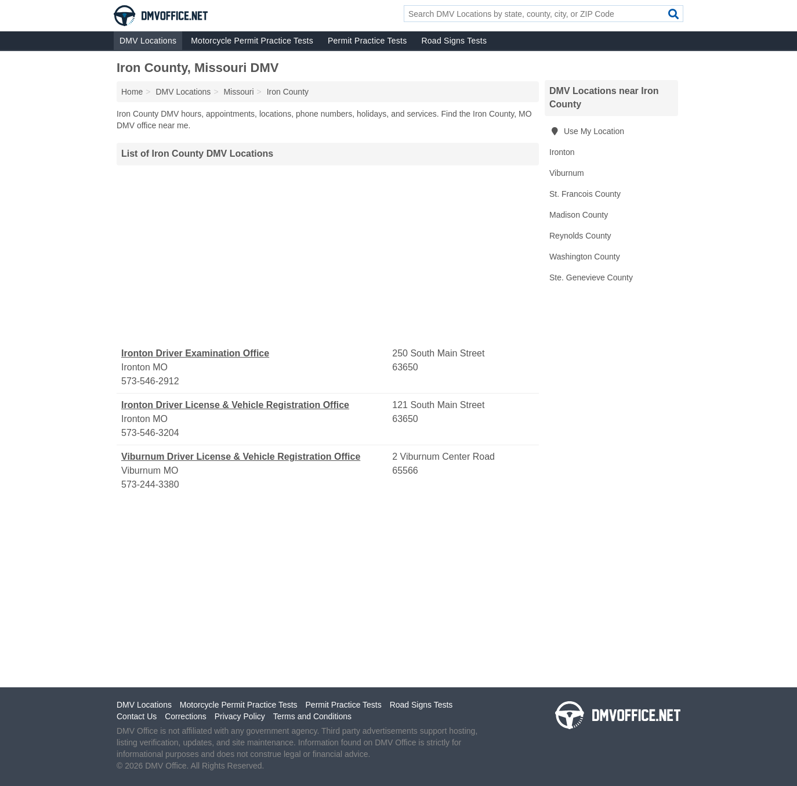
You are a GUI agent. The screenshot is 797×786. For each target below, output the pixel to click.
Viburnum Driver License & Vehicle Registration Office (240, 456)
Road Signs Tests (454, 40)
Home (132, 91)
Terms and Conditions (312, 716)
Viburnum (566, 173)
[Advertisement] (328, 256)
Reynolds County (580, 235)
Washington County (584, 256)
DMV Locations (147, 40)
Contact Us (137, 716)
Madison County (578, 214)
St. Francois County (585, 194)
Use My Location (586, 131)
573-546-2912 (150, 381)
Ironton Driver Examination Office (195, 353)
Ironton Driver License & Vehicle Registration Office (235, 405)
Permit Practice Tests (367, 40)
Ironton (562, 152)
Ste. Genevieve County (591, 277)
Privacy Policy (240, 716)
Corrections (186, 716)
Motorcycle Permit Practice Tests (252, 40)
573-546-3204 (150, 433)
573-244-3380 (150, 484)
